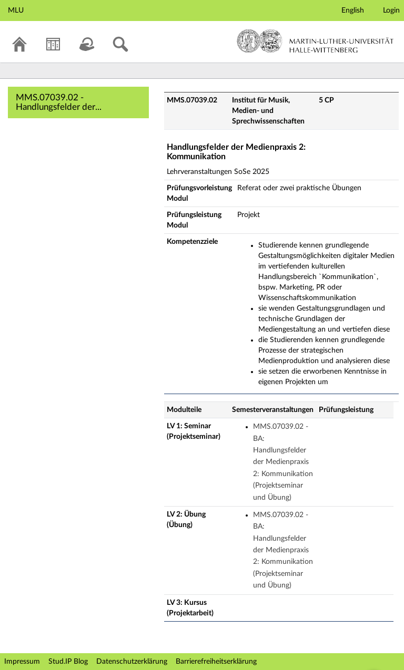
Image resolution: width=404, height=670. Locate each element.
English (352, 10)
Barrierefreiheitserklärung (216, 661)
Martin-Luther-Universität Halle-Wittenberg (315, 41)
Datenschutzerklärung (131, 661)
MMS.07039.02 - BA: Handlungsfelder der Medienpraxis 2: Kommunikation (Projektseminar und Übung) (283, 462)
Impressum (22, 661)
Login (391, 10)
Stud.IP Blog (68, 661)
